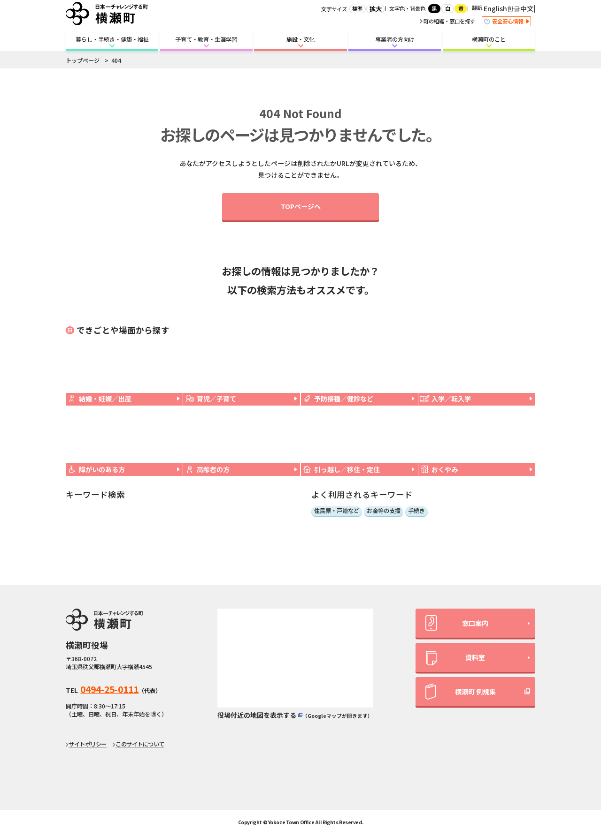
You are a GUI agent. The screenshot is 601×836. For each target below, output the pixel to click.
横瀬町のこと (489, 39)
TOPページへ (301, 206)
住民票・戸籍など (336, 511)
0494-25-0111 (109, 689)
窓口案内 (456, 623)
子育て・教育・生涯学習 (206, 39)
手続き (416, 511)
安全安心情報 (506, 21)
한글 (513, 8)
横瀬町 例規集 (460, 692)
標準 (357, 8)
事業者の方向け (395, 39)
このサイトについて (140, 744)
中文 (526, 8)
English (495, 8)
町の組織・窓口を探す (447, 21)
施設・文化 (300, 39)
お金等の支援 (384, 511)
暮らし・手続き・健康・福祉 (112, 39)
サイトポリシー (88, 744)
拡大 (376, 9)
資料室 (455, 659)
